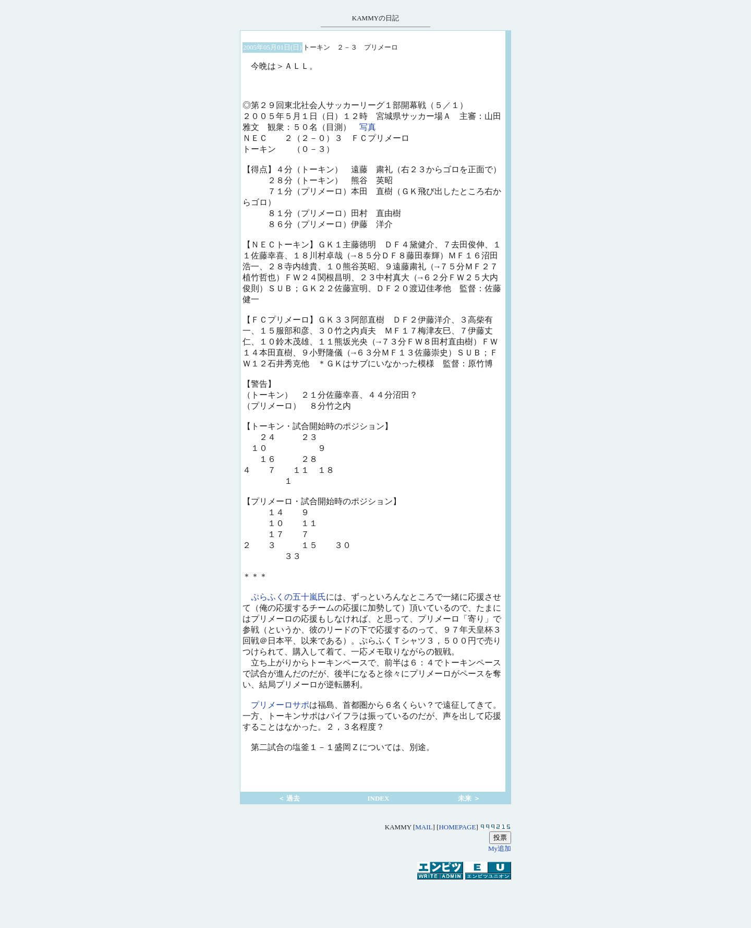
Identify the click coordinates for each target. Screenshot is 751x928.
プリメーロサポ (280, 705)
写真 (367, 128)
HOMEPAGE (457, 827)
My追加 (499, 848)
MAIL (423, 827)
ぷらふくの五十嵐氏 (288, 597)
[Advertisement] (375, 898)
